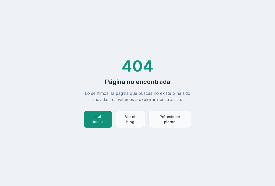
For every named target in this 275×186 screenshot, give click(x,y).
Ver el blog (130, 119)
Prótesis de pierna (170, 119)
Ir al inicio (98, 119)
